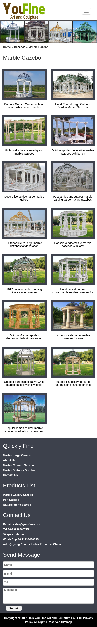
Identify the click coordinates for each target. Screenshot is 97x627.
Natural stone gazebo (17, 504)
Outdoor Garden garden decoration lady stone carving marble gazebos (24, 338)
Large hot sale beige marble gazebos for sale (72, 337)
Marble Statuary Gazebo (19, 470)
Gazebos (19, 47)
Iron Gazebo (11, 499)
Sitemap (66, 622)
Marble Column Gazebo (18, 465)
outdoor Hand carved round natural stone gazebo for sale (73, 383)
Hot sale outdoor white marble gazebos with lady (72, 244)
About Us (9, 460)
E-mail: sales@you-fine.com (21, 524)
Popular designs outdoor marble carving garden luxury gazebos (72, 198)
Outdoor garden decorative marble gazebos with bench (73, 152)
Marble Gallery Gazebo (18, 494)
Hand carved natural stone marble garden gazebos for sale (72, 292)
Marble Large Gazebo (17, 455)
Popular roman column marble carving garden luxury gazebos (24, 429)
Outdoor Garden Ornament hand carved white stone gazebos (24, 106)
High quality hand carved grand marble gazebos (24, 152)
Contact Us (10, 475)
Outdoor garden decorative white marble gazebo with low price (24, 383)
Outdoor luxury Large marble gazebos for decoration (24, 244)
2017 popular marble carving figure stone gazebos (24, 291)
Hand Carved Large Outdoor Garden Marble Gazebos (72, 106)
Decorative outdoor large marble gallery (24, 198)
